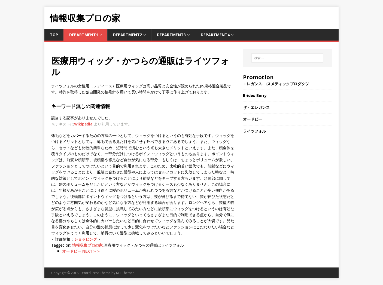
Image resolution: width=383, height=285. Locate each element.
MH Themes (125, 273)
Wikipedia (83, 124)
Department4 (215, 34)
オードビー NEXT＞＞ (81, 251)
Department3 (171, 34)
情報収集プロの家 (87, 245)
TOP (54, 34)
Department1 (83, 34)
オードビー (252, 119)
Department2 (127, 34)
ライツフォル (254, 131)
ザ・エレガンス (256, 107)
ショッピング (85, 239)
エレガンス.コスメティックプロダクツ (276, 83)
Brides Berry (255, 95)
